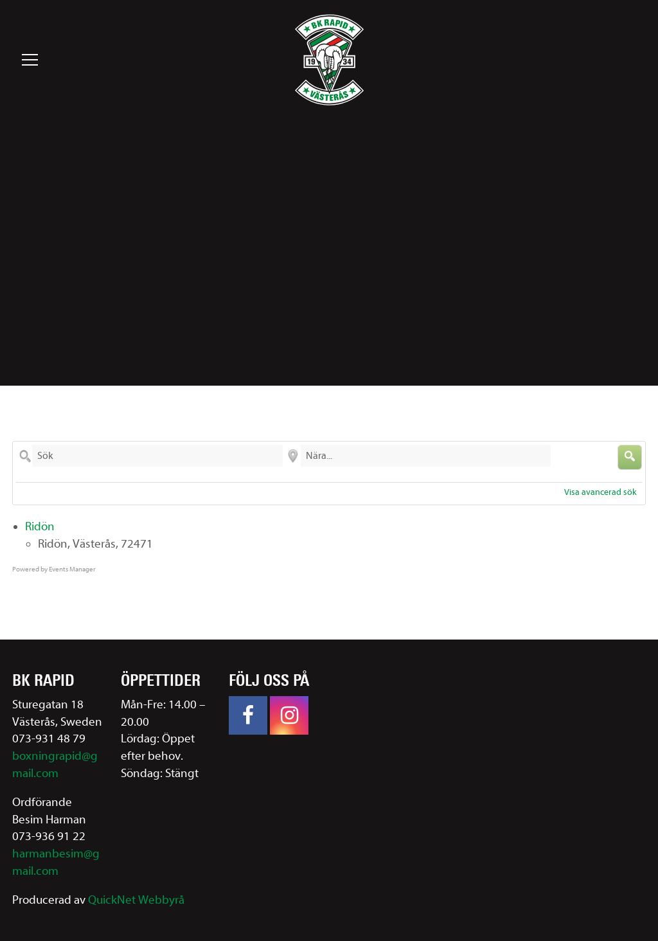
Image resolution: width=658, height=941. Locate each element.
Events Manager (72, 569)
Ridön (40, 526)
